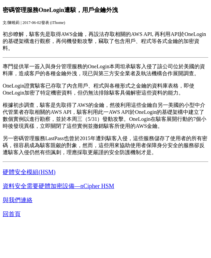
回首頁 (12, 214)
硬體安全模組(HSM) (29, 172)
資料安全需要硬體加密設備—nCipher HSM (58, 186)
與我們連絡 (18, 200)
